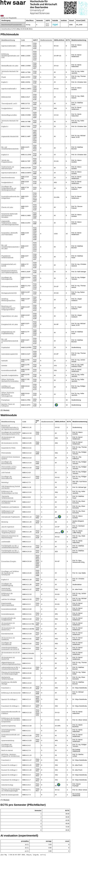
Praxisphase (5, 400)
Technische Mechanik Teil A (9, 72)
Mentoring (4, 522)
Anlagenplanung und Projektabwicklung (8, 332)
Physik (3, 77)
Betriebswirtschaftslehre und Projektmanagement (9, 271)
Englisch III (5, 154)
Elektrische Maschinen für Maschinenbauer (9, 536)
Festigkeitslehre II (7, 182)
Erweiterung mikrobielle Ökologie (9, 683)
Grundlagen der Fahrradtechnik (6, 643)
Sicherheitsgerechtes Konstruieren (8, 730)
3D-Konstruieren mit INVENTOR (8, 658)
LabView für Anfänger (8, 599)
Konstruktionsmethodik (8, 370)
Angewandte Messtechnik (9, 136)
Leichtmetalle (5, 541)
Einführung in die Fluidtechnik (7, 594)
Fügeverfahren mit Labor (9, 316)
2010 (47, 25)
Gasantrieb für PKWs (8, 448)
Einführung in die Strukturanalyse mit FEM (9, 492)
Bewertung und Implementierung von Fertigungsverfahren (8, 307)
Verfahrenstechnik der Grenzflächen (8, 502)
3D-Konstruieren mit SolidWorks (8, 638)
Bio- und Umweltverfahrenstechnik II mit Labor (10, 246)
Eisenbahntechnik (7, 634)
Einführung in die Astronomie (10, 693)
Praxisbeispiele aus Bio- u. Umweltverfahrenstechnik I (10, 546)
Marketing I (5, 482)
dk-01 (27, 848)
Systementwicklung (7, 740)
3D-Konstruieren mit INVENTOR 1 (8, 624)
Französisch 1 (6, 688)
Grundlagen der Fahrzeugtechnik (6, 278)
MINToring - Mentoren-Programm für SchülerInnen (10, 755)
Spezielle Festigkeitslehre (9, 375)
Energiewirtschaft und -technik (9, 265)
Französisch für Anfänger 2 (10, 780)
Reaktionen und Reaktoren (10, 507)
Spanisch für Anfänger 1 (9, 699)
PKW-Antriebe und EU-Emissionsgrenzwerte (9, 467)
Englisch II (4, 126)
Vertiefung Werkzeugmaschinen (8, 299)
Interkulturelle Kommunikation (6, 589)
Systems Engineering (8, 726)
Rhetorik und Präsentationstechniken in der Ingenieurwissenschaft (10, 427)
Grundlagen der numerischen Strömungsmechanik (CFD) (11, 433)
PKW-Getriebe (6, 453)
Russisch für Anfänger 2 (9, 770)
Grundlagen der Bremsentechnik (6, 462)
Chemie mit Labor (7, 207)
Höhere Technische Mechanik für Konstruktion (10, 380)
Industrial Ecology (7, 785)
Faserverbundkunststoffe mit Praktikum (10, 712)
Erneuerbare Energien (8, 561)
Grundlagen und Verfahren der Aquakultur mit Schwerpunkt (10, 573)
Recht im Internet (7, 750)
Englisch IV (5, 579)
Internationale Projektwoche (10, 517)
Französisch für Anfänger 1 (10, 706)
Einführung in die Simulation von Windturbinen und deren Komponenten (10, 719)
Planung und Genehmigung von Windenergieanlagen (10, 673)
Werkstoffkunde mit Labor (9, 65)
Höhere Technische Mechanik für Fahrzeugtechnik (7, 394)
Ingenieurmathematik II (8, 88)
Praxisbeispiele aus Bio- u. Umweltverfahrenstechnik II (10, 551)
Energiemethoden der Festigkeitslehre (8, 619)
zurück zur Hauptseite (9, 18)
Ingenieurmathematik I (8, 46)
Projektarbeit (5, 347)
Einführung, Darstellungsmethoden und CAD (10, 55)
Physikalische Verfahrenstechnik (7, 256)
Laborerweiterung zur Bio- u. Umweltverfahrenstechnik (10, 668)
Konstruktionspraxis (7, 614)
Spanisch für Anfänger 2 (9, 775)
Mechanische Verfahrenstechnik (7, 678)
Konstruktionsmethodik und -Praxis (10, 735)
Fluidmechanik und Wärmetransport (7, 167)
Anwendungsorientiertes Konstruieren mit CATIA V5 (10, 648)
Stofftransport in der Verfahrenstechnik (7, 512)
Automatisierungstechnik (9, 354)
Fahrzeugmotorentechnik (9, 286)
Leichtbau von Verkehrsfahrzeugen (8, 387)
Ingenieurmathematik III (9, 173)
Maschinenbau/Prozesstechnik (11, 24)
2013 (47, 24)
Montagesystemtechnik (9, 293)
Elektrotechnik (6, 97)
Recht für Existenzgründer (10, 795)
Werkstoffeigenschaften (9, 115)
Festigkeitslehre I (7, 108)
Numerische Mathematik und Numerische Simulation (9, 215)
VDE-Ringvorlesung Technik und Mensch (10, 487)
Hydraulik (4, 360)
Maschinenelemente (8, 177)
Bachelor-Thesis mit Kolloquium (8, 405)
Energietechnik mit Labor (9, 324)
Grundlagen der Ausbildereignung (7, 584)
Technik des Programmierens (6, 161)
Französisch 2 (6, 760)
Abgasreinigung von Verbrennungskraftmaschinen (11, 663)
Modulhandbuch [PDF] (8, 29)
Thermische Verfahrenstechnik (7, 497)
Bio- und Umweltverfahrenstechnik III (9, 340)
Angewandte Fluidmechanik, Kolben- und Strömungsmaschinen (10, 222)
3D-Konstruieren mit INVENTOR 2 (8, 628)
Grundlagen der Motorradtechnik (6, 477)
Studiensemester (46, 40)
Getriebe (4, 365)
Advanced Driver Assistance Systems (10, 457)
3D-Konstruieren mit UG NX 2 (10, 653)
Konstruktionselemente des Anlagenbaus (10, 197)
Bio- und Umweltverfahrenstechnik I (10, 148)
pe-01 (27, 851)
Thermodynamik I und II (9, 103)
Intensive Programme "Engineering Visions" (8, 531)
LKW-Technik (5, 472)
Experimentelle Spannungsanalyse (7, 604)
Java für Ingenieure (7, 527)
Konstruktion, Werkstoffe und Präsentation (9, 233)
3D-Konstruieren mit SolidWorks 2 (8, 438)
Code (23, 40)
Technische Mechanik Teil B (9, 121)
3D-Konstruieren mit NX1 (9, 443)
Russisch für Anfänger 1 (9, 765)
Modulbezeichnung (8, 40)
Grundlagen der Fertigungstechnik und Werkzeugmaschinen (8, 188)
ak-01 (27, 844)
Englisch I (4, 82)
